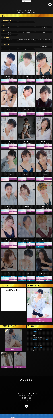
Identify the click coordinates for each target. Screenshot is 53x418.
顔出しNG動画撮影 (44, 46)
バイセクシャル (44, 27)
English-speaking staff (43, 39)
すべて (9, 27)
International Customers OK (26, 39)
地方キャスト (9, 42)
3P (9, 49)
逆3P (26, 49)
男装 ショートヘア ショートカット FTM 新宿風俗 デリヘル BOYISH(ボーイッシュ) (26, 6)
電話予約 (13, 417)
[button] (28, 304)
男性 (9, 22)
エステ (43, 42)
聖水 (26, 46)
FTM (9, 34)
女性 (26, 22)
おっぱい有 (9, 39)
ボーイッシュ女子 (26, 32)
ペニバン (9, 46)
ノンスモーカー (26, 42)
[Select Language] (26, 1)
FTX (44, 32)
